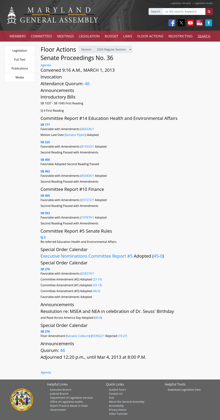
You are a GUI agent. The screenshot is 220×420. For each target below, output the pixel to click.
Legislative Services (181, 3)
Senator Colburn (78, 336)
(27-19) (97, 279)
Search (155, 11)
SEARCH (204, 36)
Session (86, 49)
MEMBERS (18, 36)
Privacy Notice (117, 409)
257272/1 (88, 200)
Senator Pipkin (75, 135)
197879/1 (88, 217)
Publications (19, 68)
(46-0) (96, 291)
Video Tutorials (118, 413)
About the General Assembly (126, 401)
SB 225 (45, 142)
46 (87, 83)
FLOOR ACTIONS (150, 36)
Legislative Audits (204, 3)
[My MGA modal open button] (199, 22)
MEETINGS (65, 36)
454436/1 (88, 176)
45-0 (158, 256)
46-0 (98, 318)
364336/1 (87, 129)
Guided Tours (117, 389)
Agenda (46, 65)
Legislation (19, 51)
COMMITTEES (41, 36)
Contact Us (115, 393)
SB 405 (45, 196)
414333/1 (88, 147)
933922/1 (98, 336)
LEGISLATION (89, 36)
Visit (111, 397)
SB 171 (45, 125)
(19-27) (122, 336)
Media (20, 77)
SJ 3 (43, 237)
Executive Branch (60, 389)
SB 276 (45, 269)
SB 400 (45, 160)
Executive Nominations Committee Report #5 (87, 256)
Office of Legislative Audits (66, 401)
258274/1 (87, 273)
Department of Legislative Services (71, 397)
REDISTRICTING (180, 36)
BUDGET (111, 36)
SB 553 (45, 213)
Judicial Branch (59, 393)
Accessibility (116, 405)
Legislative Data (191, 389)
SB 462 (45, 171)
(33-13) (97, 285)
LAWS (127, 36)
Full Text (19, 59)
